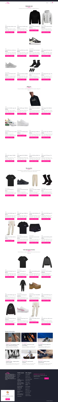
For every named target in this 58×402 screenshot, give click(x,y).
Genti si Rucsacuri (27, 377)
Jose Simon (18, 374)
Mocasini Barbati (27, 386)
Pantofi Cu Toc (27, 389)
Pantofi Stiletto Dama (28, 390)
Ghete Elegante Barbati (28, 379)
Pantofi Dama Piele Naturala (20, 392)
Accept (7, 399)
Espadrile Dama (27, 376)
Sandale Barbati (27, 394)
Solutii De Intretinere (28, 395)
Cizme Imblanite (27, 374)
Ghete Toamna (27, 382)
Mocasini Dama (27, 387)
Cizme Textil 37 (19, 396)
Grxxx (18, 377)
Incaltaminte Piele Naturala (27, 384)
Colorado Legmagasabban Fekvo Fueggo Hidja (20, 380)
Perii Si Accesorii (27, 392)
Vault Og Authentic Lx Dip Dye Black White (20, 394)
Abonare (46, 378)
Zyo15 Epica (19, 389)
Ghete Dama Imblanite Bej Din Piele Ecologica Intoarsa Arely (20, 383)
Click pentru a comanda (9, 32)
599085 (18, 376)
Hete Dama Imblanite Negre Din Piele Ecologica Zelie (20, 387)
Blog (47, 2)
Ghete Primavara (27, 380)
